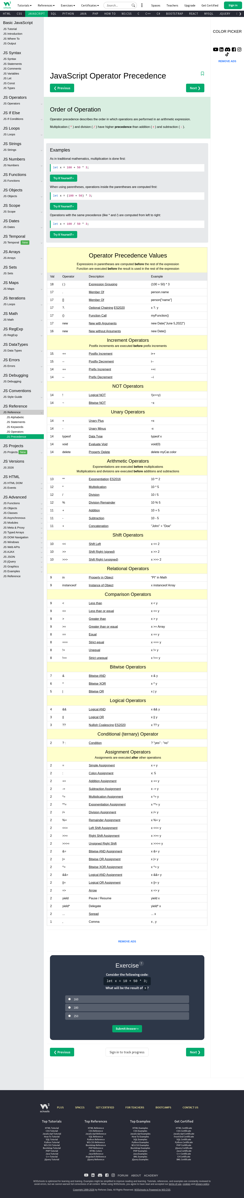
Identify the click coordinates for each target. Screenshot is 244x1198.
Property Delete (99, 452)
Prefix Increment (100, 369)
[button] (133, 5)
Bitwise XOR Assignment (106, 867)
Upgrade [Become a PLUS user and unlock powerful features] (189, 5)
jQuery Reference (95, 1159)
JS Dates (9, 227)
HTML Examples (140, 1128)
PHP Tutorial (52, 1150)
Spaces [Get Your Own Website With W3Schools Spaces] (155, 5)
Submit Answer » (127, 1028)
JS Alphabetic (15, 417)
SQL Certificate (184, 1139)
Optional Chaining (101, 307)
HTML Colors (96, 1150)
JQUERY (224, 13)
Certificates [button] (90, 5)
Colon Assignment (101, 773)
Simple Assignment (102, 765)
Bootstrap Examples (140, 1148)
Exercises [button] (68, 5)
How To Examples (140, 1136)
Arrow (93, 890)
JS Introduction (12, 33)
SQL (53, 13)
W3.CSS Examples (140, 1145)
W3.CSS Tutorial (52, 1145)
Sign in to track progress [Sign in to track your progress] (127, 1052)
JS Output (9, 43)
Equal (93, 634)
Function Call (98, 315)
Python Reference (96, 1139)
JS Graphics (11, 566)
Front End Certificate (184, 1136)
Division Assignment (102, 812)
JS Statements (12, 63)
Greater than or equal (103, 626)
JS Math (8, 319)
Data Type (96, 436)
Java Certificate (183, 1150)
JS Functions (11, 180)
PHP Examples (140, 1150)
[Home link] (7, 5)
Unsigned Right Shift (103, 843)
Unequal (94, 650)
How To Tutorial (51, 1136)
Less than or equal (101, 611)
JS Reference (12, 412)
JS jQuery (9, 561)
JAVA (83, 13)
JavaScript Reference (95, 1133)
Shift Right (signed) (102, 551)
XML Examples (140, 1156)
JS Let (7, 78)
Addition (94, 510)
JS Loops (9, 134)
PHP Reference (96, 1148)
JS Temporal (16, 242)
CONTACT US (190, 1107)
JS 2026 (8, 467)
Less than (95, 603)
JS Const (9, 83)
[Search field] (120, 5)
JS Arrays (9, 257)
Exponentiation (99, 479)
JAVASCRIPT (36, 13)
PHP (95, 13)
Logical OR (96, 717)
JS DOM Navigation (15, 537)
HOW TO (110, 13)
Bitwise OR (96, 691)
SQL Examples (140, 1139)
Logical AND (97, 709)
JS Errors (9, 366)
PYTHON (68, 13)
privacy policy (202, 1184)
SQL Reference (96, 1136)
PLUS (60, 1107)
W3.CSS (127, 13)
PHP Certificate (184, 1145)
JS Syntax (9, 58)
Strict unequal (98, 658)
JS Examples (11, 571)
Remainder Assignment (104, 820)
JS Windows (11, 542)
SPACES (79, 1107)
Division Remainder (102, 502)
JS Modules (10, 522)
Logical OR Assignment (104, 882)
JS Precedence (16, 436)
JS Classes (10, 512)
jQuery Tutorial (52, 1159)
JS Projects (15, 452)
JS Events (9, 487)
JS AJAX (8, 551)
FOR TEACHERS (134, 1107)
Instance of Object (101, 585)
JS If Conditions (13, 118)
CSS (19, 13)
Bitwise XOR (97, 683)
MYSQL (209, 13)
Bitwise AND (97, 675)
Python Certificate (184, 1142)
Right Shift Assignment (104, 835)
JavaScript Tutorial (52, 1133)
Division (94, 494)
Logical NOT (97, 395)
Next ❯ (195, 88)
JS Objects (10, 196)
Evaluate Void (98, 444)
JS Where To (11, 38)
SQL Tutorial (52, 1139)
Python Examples (140, 1142)
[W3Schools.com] (44, 1110)
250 (76, 1016)
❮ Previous (62, 88)
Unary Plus (96, 420)
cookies (186, 1184)
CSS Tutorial (52, 1130)
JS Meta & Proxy (14, 527)
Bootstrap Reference (96, 1145)
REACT (193, 13)
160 (76, 999)
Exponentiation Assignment (107, 804)
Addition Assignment (102, 781)
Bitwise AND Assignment (105, 851)
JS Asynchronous (14, 517)
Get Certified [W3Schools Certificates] (209, 5)
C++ (148, 13)
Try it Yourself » (63, 178)
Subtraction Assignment (105, 788)
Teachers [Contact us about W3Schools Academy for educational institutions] (172, 5)
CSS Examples (140, 1130)
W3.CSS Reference (96, 1142)
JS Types (9, 88)
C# (158, 13)
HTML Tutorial (52, 1128)
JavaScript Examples (140, 1133)
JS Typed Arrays (13, 532)
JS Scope (9, 211)
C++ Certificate (184, 1153)
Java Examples (140, 1153)
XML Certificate (184, 1159)
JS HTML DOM (12, 483)
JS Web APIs (11, 547)
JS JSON (9, 556)
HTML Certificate (184, 1128)
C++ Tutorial (52, 1156)
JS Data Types (12, 350)
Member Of (96, 292)
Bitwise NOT (97, 402)
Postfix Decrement (101, 361)
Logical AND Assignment (105, 874)
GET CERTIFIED (105, 1107)
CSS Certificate (184, 1130)
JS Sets (8, 273)
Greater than (97, 618)
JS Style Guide (12, 396)
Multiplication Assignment (106, 796)
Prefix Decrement (100, 377)
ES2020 (119, 307)
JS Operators (11, 103)
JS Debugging (12, 381)
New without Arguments (105, 331)
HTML (7, 13)
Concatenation (98, 526)
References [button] (46, 5)
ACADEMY (151, 1175)
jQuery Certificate (183, 1148)
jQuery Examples (140, 1159)
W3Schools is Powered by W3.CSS (152, 1189)
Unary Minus (97, 428)
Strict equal (96, 642)
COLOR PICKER (227, 31)
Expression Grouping (103, 284)
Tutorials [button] (24, 5)
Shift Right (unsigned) (103, 559)
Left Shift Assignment (103, 828)
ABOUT (136, 1175)
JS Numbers (11, 165)
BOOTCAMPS (163, 1107)
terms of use (175, 1184)
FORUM (123, 1175)
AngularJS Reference (96, 1156)
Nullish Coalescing (101, 725)
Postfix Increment (100, 353)
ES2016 (115, 479)
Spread (94, 914)
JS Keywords (15, 426)
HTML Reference (96, 1128)
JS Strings (9, 149)
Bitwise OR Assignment (104, 859)
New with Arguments (103, 323)
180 (76, 1007)
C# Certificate (183, 1156)
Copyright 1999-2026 (83, 1189)
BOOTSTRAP (174, 13)
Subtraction (96, 518)
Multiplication (97, 487)
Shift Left (95, 544)
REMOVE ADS (127, 941)
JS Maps (8, 288)
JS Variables (11, 73)
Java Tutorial (52, 1153)
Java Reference (95, 1153)
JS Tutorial (10, 28)
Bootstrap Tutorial (52, 1148)
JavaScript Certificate (183, 1133)
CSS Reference (96, 1130)
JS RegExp (10, 335)
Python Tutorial (51, 1142)
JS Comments (12, 68)
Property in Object (101, 577)
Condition (95, 743)
